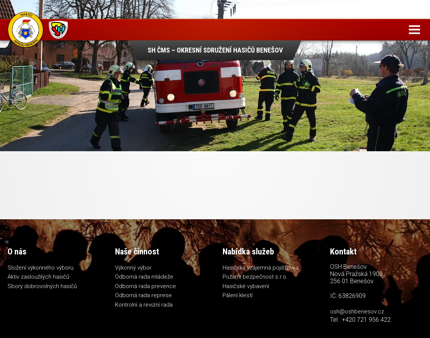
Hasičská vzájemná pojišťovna (261, 267)
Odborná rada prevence (145, 286)
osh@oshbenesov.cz (357, 311)
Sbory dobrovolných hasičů (42, 286)
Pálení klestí (237, 295)
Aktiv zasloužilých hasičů (38, 276)
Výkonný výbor (133, 267)
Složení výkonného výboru (40, 267)
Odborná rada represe (143, 295)
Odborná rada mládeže (144, 276)
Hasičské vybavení (246, 286)
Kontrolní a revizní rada (144, 304)
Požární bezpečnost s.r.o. (255, 276)
